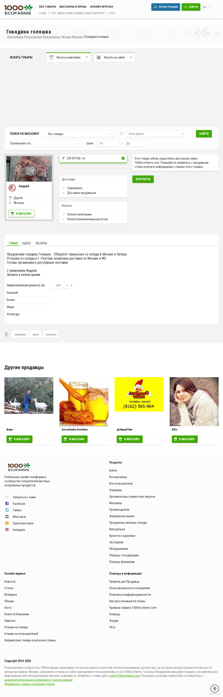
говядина (20, 334)
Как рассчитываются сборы (127, 601)
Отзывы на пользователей (21, 633)
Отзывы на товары (16, 627)
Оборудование (118, 548)
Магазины (115, 503)
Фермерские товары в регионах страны (30, 640)
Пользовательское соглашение (129, 588)
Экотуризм (116, 542)
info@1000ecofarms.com (124, 675)
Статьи (8, 588)
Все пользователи (121, 483)
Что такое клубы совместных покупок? (78, 13)
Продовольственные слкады (128, 522)
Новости (9, 581)
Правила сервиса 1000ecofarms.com (133, 607)
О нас (43, 13)
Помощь (114, 614)
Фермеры (115, 490)
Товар (13, 243)
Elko (174, 429)
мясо (35, 334)
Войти (193, 6)
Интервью (10, 594)
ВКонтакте (19, 517)
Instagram (19, 530)
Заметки (9, 620)
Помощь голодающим (124, 555)
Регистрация (168, 6)
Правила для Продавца (124, 581)
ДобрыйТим (124, 429)
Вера (10, 429)
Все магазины (118, 477)
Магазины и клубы (72, 6)
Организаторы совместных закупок (132, 496)
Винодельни (117, 529)
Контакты (143, 179)
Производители (119, 509)
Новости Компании (16, 614)
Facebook (19, 503)
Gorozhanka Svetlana (75, 429)
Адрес (26, 243)
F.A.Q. (112, 13)
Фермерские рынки (122, 516)
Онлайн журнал (101, 6)
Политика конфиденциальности (130, 594)
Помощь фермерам (122, 562)
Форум (113, 620)
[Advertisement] (111, 94)
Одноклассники (23, 523)
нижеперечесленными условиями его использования (38, 680)
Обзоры (41, 243)
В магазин (23, 213)
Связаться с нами (24, 497)
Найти (204, 133)
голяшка (50, 334)
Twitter (17, 510)
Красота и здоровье (122, 535)
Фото (8, 607)
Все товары (47, 6)
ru (204, 7)
